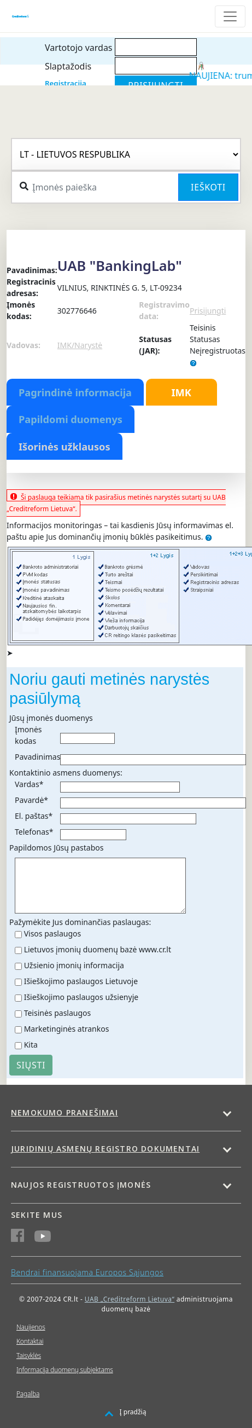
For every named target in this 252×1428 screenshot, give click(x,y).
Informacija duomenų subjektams (64, 1369)
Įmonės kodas (28, 735)
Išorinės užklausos (64, 446)
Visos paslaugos (52, 933)
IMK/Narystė (79, 345)
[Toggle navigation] (230, 16)
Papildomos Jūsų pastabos (56, 847)
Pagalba (27, 1393)
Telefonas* (34, 831)
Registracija (65, 83)
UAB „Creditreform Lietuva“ (129, 1299)
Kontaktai (29, 1341)
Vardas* (29, 784)
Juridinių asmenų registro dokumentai (105, 1148)
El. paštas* (33, 816)
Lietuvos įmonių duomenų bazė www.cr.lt (97, 949)
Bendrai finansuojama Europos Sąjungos (87, 1272)
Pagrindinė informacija (75, 392)
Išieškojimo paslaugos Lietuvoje (81, 981)
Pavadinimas (37, 756)
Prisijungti (208, 310)
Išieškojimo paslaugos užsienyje (81, 997)
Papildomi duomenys (70, 419)
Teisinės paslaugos (57, 1013)
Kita (31, 1044)
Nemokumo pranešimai (64, 1112)
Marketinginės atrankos (66, 1029)
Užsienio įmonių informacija (74, 965)
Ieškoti (208, 187)
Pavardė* (31, 800)
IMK (181, 392)
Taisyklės (28, 1355)
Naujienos (30, 1327)
